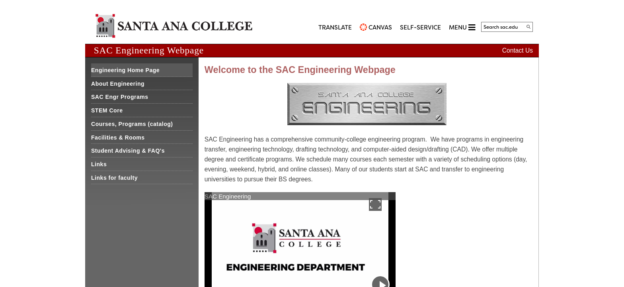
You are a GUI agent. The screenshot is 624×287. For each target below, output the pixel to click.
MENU (462, 27)
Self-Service (420, 27)
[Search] (528, 27)
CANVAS (380, 27)
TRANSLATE (335, 27)
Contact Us (517, 50)
